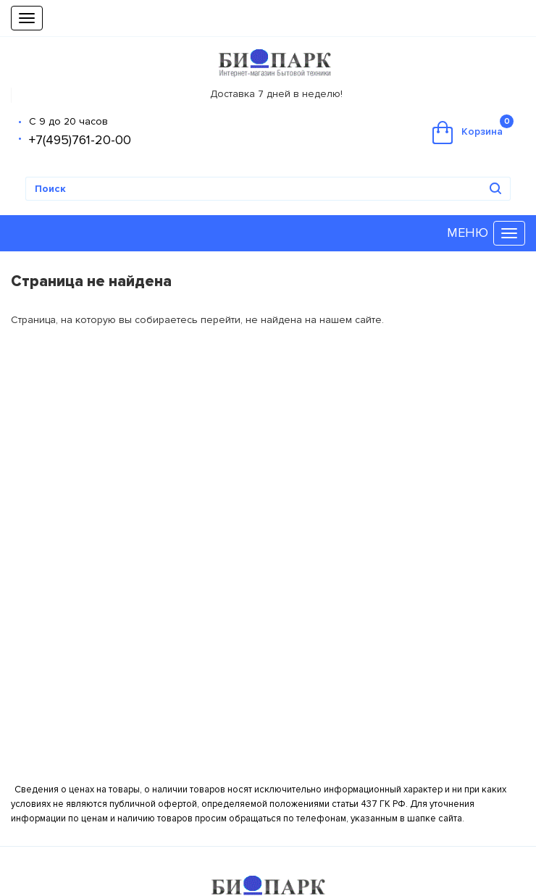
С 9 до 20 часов (68, 121)
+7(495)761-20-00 (80, 140)
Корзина (473, 129)
